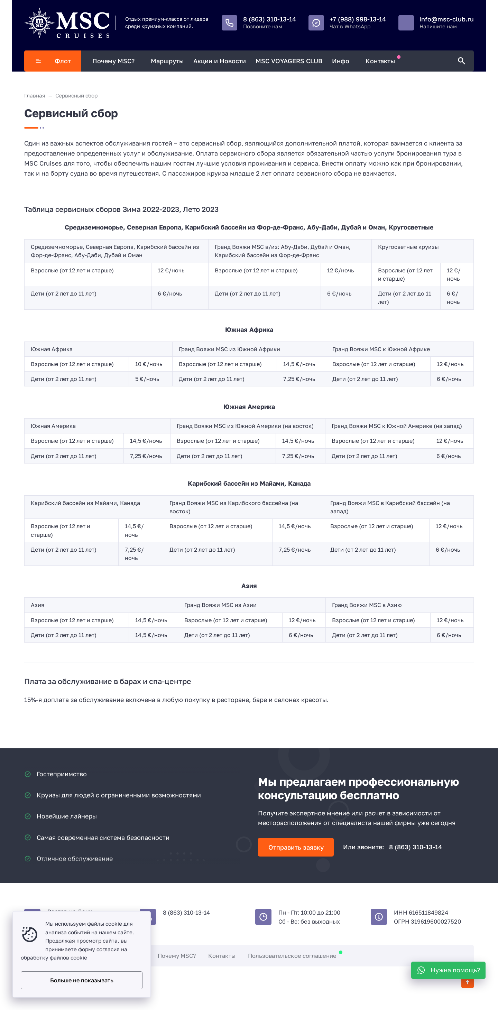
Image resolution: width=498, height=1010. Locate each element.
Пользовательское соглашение (292, 955)
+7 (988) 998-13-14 (358, 19)
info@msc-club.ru (446, 19)
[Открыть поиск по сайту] (460, 61)
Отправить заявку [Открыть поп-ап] (296, 847)
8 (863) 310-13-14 (269, 19)
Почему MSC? (177, 955)
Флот (53, 61)
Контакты (222, 955)
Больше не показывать (81, 980)
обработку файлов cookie (54, 957)
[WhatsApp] (448, 970)
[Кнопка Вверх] (467, 982)
